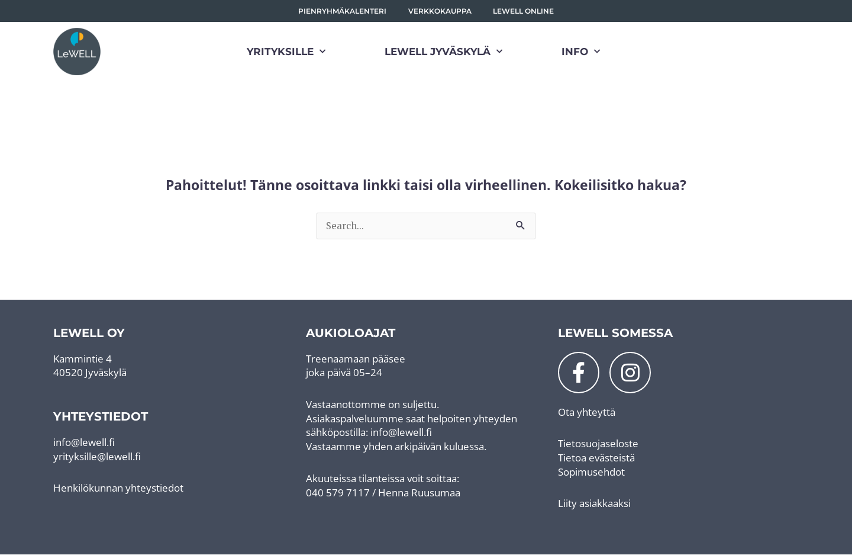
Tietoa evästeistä (596, 458)
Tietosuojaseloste (598, 444)
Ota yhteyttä (586, 412)
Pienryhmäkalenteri (342, 11)
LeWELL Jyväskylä (443, 52)
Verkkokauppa (440, 11)
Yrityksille (286, 52)
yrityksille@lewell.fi (97, 456)
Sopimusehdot (591, 472)
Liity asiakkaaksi (594, 504)
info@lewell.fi (84, 443)
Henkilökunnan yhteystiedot (118, 488)
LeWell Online (523, 11)
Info (580, 52)
